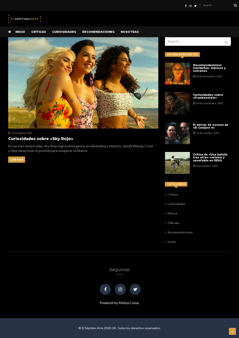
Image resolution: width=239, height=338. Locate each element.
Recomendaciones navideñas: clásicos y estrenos (209, 68)
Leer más (16, 159)
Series (172, 242)
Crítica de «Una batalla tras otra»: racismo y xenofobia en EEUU (210, 157)
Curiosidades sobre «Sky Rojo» (40, 138)
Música (172, 213)
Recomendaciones (98, 31)
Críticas (38, 31)
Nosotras (130, 31)
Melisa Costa (129, 303)
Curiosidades (64, 31)
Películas (174, 223)
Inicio (20, 31)
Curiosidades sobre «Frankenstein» (208, 96)
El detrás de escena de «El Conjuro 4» (210, 126)
